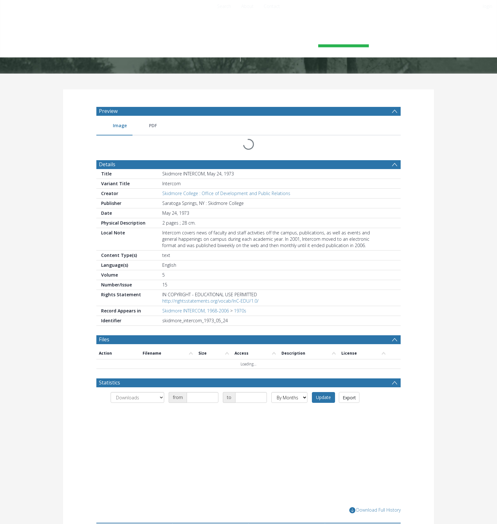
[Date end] (251, 397)
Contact (272, 6)
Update (323, 397)
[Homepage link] (248, 40)
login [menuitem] (487, 6)
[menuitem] (114, 125)
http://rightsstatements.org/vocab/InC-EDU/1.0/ (210, 301)
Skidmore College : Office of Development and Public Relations (226, 193)
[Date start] (202, 397)
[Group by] (137, 397)
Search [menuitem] (224, 6)
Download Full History (375, 510)
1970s (240, 311)
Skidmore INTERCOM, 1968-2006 (195, 311)
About (247, 6)
